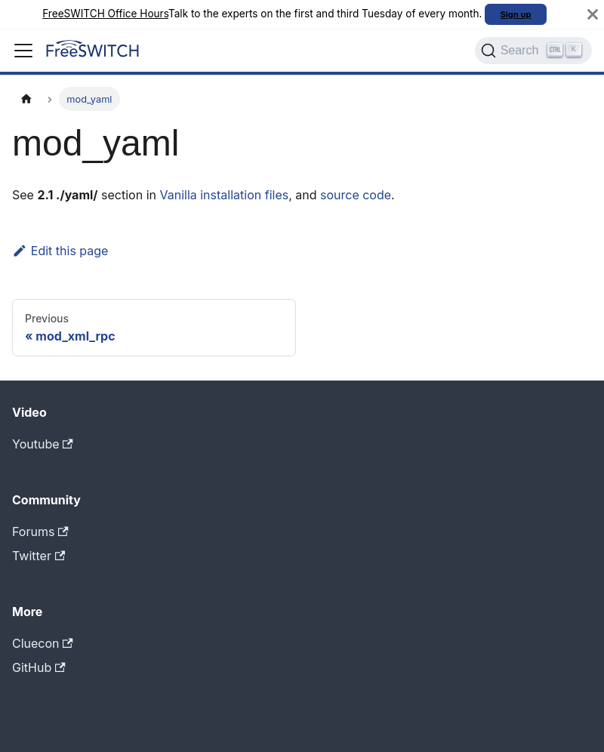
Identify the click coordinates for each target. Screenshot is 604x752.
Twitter (38, 555)
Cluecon (42, 643)
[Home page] (26, 98)
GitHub (39, 667)
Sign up (516, 14)
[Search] (533, 50)
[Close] (592, 14)
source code (355, 194)
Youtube (42, 444)
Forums (40, 531)
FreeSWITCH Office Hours (105, 14)
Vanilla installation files (223, 194)
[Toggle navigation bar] (23, 50)
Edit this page (60, 250)
